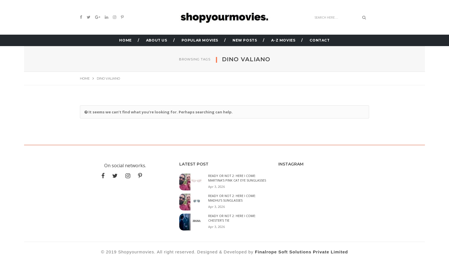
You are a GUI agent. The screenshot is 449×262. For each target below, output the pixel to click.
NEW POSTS (245, 40)
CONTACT (320, 40)
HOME (125, 40)
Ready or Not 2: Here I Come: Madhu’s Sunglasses (232, 198)
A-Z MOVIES (283, 40)
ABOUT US (156, 40)
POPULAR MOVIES (200, 40)
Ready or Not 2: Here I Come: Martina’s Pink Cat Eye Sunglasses (237, 178)
